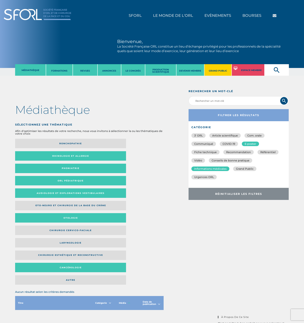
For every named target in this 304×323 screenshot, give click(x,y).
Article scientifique (225, 135)
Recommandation (238, 152)
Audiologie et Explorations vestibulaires (29, 157)
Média (124, 196)
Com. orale (254, 135)
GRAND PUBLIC (218, 70)
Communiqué (203, 144)
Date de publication (151, 196)
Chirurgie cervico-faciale (142, 157)
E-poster (250, 144)
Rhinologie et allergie (66, 143)
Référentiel (268, 152)
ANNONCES (109, 70)
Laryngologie (32, 172)
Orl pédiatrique (143, 143)
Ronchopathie (32, 143)
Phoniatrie (106, 143)
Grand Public (245, 168)
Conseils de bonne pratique (230, 160)
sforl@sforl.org (73, 299)
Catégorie (103, 196)
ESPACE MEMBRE (251, 70)
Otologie (106, 157)
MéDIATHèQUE (30, 70)
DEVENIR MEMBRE (190, 70)
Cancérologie (106, 172)
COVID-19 (229, 144)
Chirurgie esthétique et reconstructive (67, 172)
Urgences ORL (204, 177)
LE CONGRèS (133, 70)
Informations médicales (210, 168)
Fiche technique (205, 152)
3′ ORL (198, 135)
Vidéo (198, 160)
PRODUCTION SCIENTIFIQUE (160, 70)
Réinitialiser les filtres (238, 194)
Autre (143, 172)
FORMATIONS (59, 70)
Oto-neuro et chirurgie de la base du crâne (67, 157)
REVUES (85, 70)
